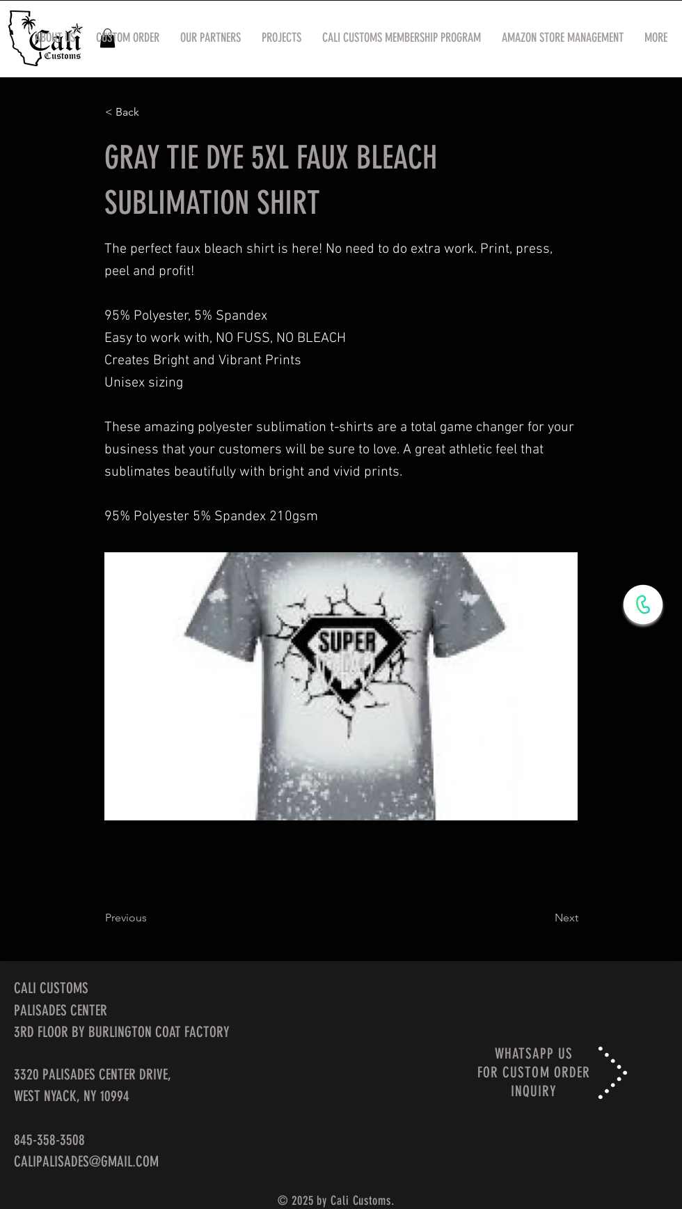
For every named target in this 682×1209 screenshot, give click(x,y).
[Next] (543, 918)
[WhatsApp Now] (643, 604)
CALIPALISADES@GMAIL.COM (86, 1161)
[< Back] (151, 112)
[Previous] (151, 918)
